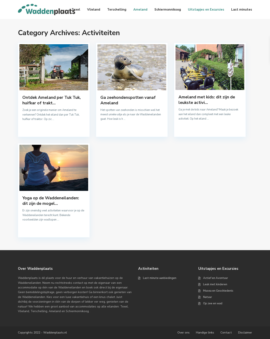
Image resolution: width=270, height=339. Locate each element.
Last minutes (241, 9)
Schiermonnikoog (167, 9)
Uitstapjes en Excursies (206, 9)
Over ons (183, 333)
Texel (76, 9)
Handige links (205, 333)
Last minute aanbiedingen (159, 278)
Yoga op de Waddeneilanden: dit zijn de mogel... (50, 200)
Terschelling (116, 9)
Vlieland (93, 9)
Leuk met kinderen (215, 284)
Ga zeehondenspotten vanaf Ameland (128, 100)
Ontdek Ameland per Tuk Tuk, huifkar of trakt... (51, 100)
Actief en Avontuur (215, 278)
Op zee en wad (212, 303)
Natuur (207, 297)
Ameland (140, 9)
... (53, 119)
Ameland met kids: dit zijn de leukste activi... (206, 99)
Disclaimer (245, 333)
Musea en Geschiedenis (218, 291)
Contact (226, 333)
